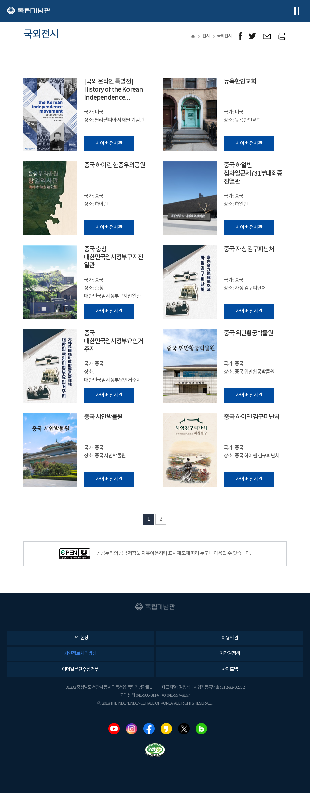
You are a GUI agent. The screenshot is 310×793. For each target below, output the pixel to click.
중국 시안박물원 (103, 417)
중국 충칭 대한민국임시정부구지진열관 (113, 257)
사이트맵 (230, 669)
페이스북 (149, 728)
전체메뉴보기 (297, 11)
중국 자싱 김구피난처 (249, 249)
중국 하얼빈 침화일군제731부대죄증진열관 (253, 173)
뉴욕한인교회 (240, 81)
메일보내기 (267, 36)
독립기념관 (28, 11)
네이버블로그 (201, 728)
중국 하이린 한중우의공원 (114, 165)
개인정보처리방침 (80, 653)
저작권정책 (230, 653)
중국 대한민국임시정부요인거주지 (113, 341)
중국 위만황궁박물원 (248, 333)
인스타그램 (131, 728)
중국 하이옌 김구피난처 (251, 417)
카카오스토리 (166, 728)
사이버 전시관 (109, 143)
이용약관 (230, 638)
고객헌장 (80, 638)
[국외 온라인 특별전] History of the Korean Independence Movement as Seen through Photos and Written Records (113, 90)
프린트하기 (282, 36)
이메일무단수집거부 (80, 669)
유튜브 (114, 728)
